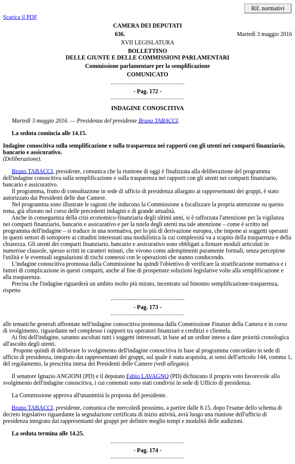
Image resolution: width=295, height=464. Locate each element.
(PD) (89, 376)
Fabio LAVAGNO (147, 376)
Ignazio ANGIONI (60, 376)
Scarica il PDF (20, 17)
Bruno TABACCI (158, 120)
